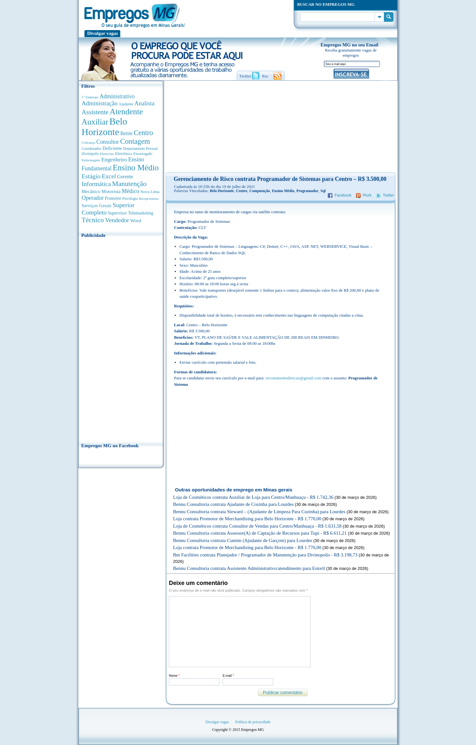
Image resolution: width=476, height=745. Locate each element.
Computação (259, 191)
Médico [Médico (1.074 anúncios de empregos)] (130, 191)
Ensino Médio (283, 191)
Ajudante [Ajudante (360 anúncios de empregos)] (126, 104)
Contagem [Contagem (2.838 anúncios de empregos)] (135, 141)
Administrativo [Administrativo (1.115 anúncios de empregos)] (117, 96)
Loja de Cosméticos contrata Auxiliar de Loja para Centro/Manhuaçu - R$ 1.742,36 (253, 497)
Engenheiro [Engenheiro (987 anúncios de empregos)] (114, 159)
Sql (323, 191)
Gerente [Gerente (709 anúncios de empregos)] (125, 176)
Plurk (367, 195)
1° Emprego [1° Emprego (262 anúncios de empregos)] (90, 97)
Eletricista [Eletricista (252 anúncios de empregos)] (107, 154)
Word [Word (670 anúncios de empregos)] (135, 220)
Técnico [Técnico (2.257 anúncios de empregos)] (93, 220)
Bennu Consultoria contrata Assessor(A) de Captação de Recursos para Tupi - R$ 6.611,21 (260, 533)
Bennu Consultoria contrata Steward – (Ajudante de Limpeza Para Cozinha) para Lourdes (259, 511)
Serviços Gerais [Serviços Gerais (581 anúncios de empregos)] (96, 205)
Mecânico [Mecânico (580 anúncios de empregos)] (91, 191)
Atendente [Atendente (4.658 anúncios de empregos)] (126, 111)
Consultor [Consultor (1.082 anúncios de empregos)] (107, 142)
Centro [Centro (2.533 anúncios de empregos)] (143, 133)
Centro (241, 191)
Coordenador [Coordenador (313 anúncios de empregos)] (91, 148)
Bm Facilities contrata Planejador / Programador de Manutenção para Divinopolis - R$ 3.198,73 (265, 554)
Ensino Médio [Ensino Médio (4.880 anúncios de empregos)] (136, 167)
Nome (174, 675)
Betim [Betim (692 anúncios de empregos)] (126, 133)
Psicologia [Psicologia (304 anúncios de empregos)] (130, 199)
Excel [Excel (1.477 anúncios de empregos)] (109, 176)
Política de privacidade (253, 722)
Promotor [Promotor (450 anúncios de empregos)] (113, 198)
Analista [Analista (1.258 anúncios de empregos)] (144, 103)
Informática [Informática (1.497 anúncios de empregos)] (96, 183)
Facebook (343, 195)
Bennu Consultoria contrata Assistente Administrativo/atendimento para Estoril (249, 568)
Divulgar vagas (102, 33)
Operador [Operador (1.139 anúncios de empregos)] (93, 198)
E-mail (228, 675)
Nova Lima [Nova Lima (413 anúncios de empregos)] (150, 191)
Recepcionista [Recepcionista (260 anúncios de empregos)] (148, 198)
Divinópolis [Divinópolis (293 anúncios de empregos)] (90, 154)
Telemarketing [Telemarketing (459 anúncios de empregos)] (140, 213)
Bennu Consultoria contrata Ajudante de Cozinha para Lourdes (233, 504)
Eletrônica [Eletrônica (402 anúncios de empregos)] (123, 153)
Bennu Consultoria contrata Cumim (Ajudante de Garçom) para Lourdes (242, 540)
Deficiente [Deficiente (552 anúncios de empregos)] (112, 148)
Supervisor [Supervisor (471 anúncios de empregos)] (117, 213)
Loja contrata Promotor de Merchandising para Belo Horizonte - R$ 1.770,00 (247, 518)
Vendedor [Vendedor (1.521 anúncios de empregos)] (117, 219)
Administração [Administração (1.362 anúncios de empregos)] (99, 103)
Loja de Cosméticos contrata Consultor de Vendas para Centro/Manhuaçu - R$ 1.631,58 (257, 526)
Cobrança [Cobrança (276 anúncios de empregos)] (88, 142)
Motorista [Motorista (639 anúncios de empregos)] (111, 191)
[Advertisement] (121, 338)
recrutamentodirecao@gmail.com (293, 378)
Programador (308, 191)
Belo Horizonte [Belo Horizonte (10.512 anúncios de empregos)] (104, 126)
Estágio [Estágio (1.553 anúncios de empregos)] (91, 176)
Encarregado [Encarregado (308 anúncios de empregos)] (142, 154)
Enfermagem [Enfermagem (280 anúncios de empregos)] (91, 160)
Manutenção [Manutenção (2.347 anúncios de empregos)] (129, 184)
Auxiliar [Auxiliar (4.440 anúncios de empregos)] (95, 121)
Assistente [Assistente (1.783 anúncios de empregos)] (95, 112)
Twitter (388, 195)
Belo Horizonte (222, 191)
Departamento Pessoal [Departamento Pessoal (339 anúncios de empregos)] (140, 148)
